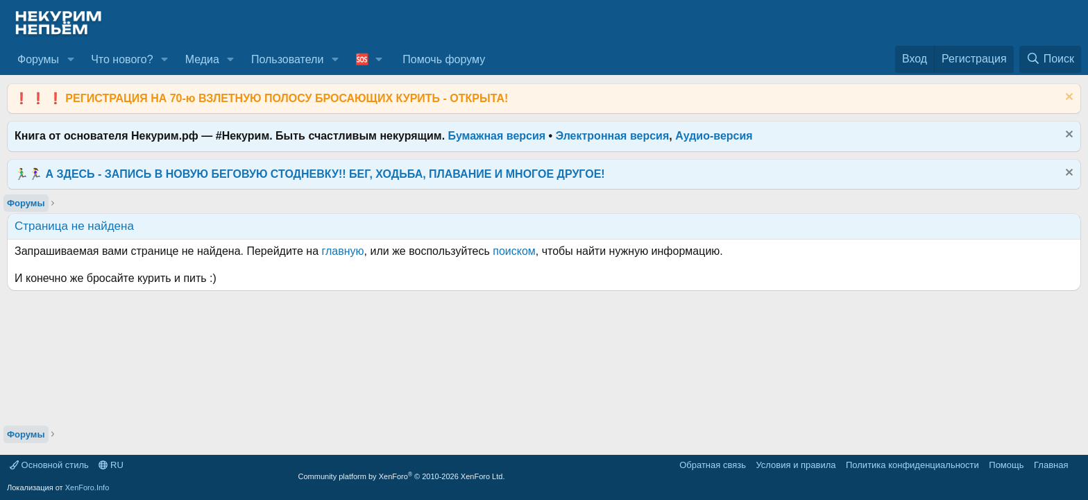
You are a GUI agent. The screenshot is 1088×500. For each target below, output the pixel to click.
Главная (1051, 465)
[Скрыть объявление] (1067, 98)
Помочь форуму (443, 59)
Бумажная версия (497, 136)
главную (343, 251)
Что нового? (122, 59)
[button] (70, 60)
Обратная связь (712, 465)
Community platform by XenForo (401, 476)
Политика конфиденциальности (912, 465)
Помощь (1006, 465)
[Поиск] (1050, 59)
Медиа (202, 59)
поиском (514, 251)
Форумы (38, 59)
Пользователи (287, 59)
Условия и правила (795, 465)
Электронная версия (613, 136)
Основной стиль (49, 465)
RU (111, 465)
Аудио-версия (714, 136)
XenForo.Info (87, 487)
